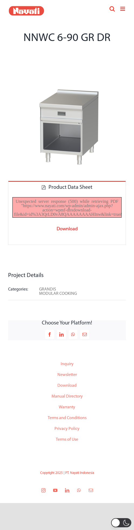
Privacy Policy (67, 429)
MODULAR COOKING (58, 294)
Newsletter (67, 375)
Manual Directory (67, 396)
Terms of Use (67, 439)
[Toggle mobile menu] (123, 9)
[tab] (67, 187)
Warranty (67, 407)
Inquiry (67, 364)
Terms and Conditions (67, 418)
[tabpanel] (67, 219)
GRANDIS (47, 289)
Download (67, 386)
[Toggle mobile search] (112, 9)
